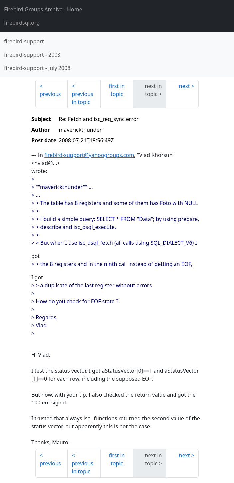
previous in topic (82, 98)
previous (50, 94)
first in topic (117, 90)
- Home (43, 9)
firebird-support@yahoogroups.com (89, 155)
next (184, 86)
